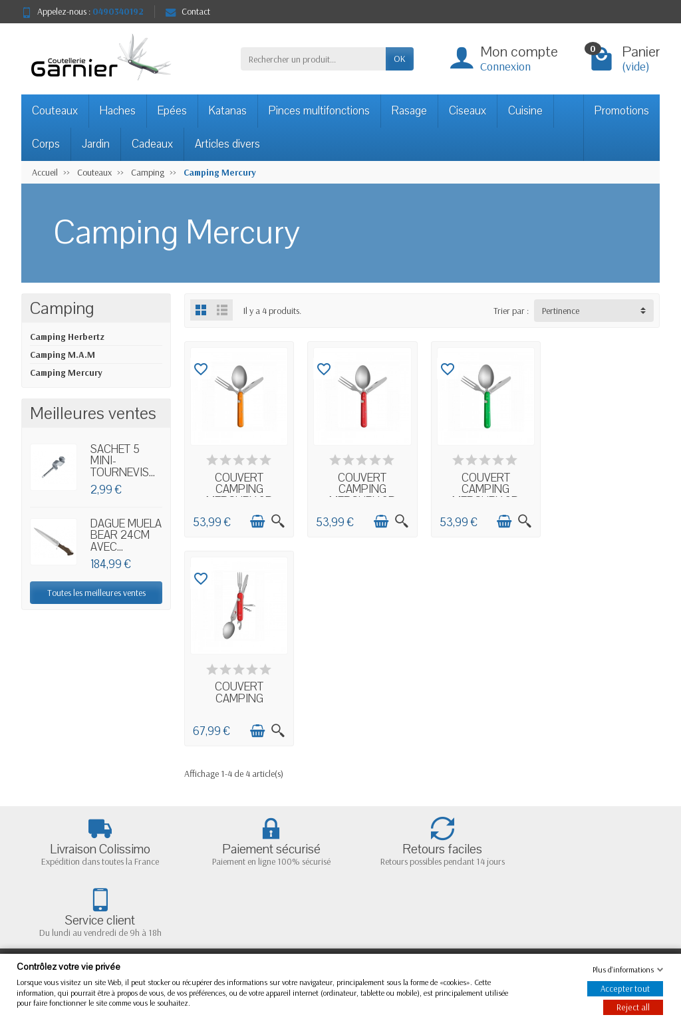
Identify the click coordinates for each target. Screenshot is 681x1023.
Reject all (633, 1007)
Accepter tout (625, 988)
